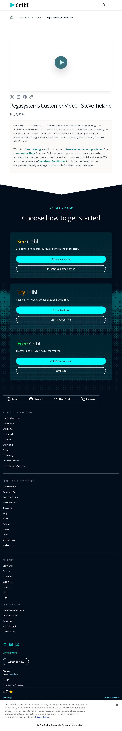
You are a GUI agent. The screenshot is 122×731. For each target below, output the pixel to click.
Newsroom (8, 576)
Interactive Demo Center (61, 269)
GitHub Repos (9, 540)
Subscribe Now (16, 661)
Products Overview (11, 418)
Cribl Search (8, 434)
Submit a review (112, 697)
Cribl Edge (7, 428)
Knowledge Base (10, 492)
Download (61, 371)
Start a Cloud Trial (61, 320)
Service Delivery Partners (14, 466)
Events (5, 518)
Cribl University (9, 486)
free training (32, 149)
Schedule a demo (61, 260)
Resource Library (10, 497)
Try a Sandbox (61, 310)
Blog (5, 513)
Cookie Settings (110, 712)
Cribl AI (6, 450)
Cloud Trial (7, 621)
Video (38, 17)
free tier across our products (84, 149)
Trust (5, 592)
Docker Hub (8, 545)
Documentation (10, 502)
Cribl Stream (8, 423)
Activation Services (11, 460)
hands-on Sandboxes (52, 161)
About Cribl (8, 565)
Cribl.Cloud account (61, 362)
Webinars (7, 524)
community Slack (24, 153)
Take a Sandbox (10, 615)
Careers (6, 571)
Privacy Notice (90, 712)
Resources (24, 17)
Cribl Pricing (8, 455)
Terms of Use (71, 712)
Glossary (6, 529)
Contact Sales (9, 631)
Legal (5, 597)
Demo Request (9, 626)
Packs (5, 534)
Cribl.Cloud (8, 445)
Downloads (8, 508)
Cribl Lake (7, 439)
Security (6, 587)
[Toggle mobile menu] (110, 5)
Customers (7, 582)
